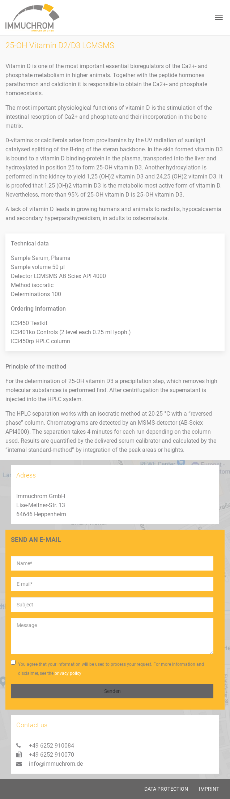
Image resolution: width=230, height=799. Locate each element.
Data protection (166, 789)
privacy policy (68, 673)
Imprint (209, 789)
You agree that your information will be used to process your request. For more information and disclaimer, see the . (107, 669)
